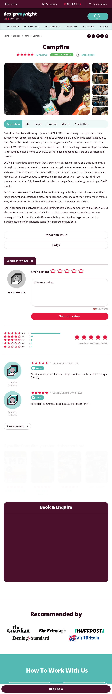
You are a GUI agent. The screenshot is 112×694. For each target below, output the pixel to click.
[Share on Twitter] (93, 36)
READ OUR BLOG (53, 26)
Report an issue (56, 235)
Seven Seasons (97, 487)
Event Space (88, 54)
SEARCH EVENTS (32, 26)
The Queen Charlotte (42, 492)
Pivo (69, 491)
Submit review (69, 316)
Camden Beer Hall (15, 491)
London (16, 35)
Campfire (37, 35)
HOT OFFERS (88, 26)
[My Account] (97, 4)
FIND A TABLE (12, 26)
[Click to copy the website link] (106, 36)
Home (6, 35)
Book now (56, 689)
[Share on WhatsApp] (102, 36)
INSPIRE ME (71, 26)
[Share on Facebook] (89, 36)
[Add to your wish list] (86, 67)
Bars (26, 35)
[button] (31, 54)
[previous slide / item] (9, 469)
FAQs (56, 245)
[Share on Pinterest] (98, 36)
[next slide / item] (102, 469)
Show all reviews (17, 426)
